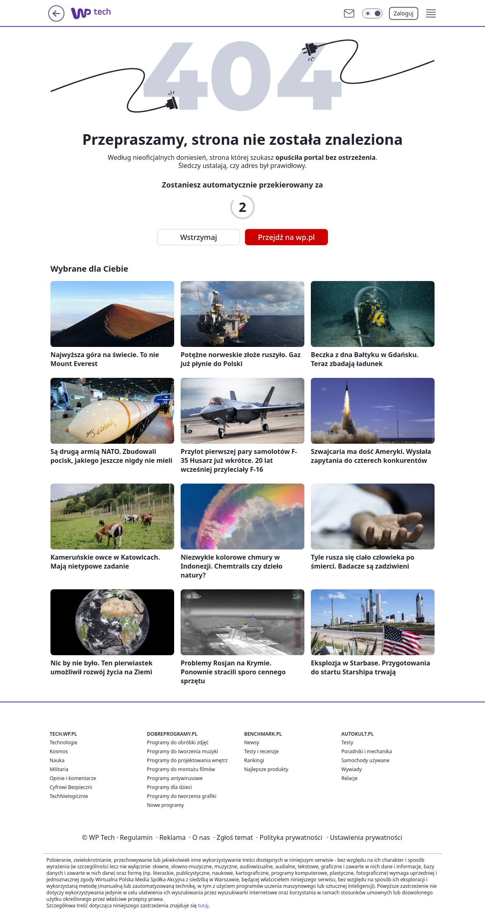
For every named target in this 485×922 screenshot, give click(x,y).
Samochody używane (365, 760)
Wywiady (351, 769)
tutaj (203, 905)
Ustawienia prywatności (364, 837)
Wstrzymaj (198, 237)
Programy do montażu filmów (181, 769)
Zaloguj (404, 13)
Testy (347, 742)
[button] (430, 13)
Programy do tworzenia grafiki (181, 796)
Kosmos (59, 751)
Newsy (251, 742)
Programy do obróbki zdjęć (178, 742)
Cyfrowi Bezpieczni (71, 787)
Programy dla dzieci (169, 787)
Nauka (57, 760)
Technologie (63, 742)
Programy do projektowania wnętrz (187, 760)
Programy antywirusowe (175, 778)
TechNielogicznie (69, 796)
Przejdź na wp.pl (286, 237)
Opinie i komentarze (73, 778)
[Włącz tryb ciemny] (372, 13)
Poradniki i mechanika (366, 751)
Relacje (349, 778)
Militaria (59, 769)
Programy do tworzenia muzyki (182, 751)
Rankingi (254, 760)
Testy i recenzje (261, 751)
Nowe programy (165, 805)
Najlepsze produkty (266, 769)
